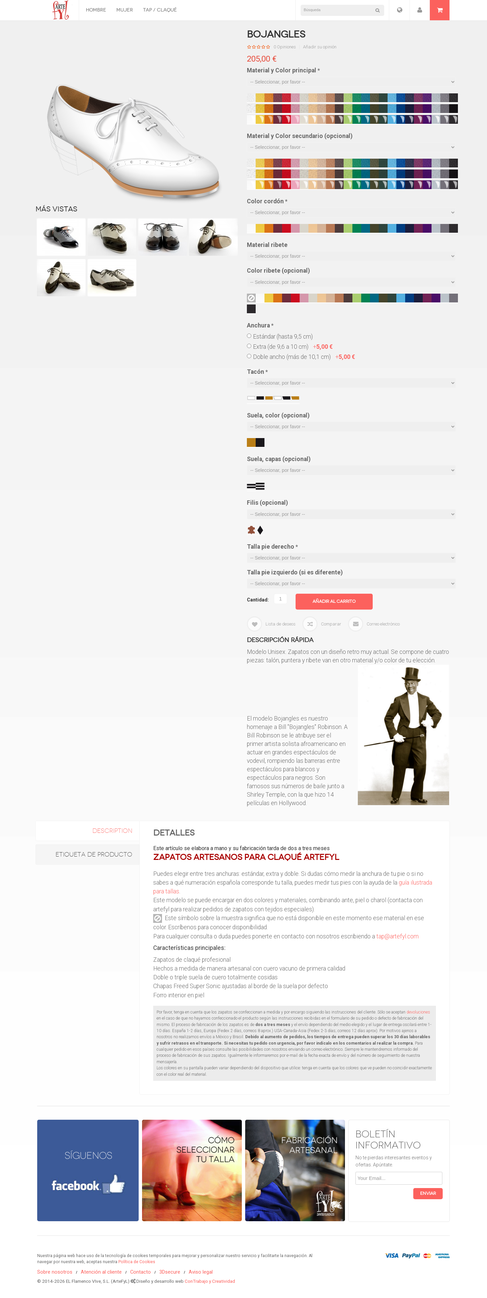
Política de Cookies (136, 1261)
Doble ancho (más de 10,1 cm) (304, 357)
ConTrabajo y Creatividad (210, 1281)
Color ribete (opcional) (278, 270)
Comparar (331, 624)
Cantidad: (258, 599)
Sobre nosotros (54, 1272)
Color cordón (267, 201)
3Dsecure (169, 1272)
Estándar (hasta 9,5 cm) (283, 336)
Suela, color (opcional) (278, 415)
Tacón (257, 371)
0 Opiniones (285, 47)
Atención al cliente (101, 1272)
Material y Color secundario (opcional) (299, 136)
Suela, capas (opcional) (278, 459)
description (112, 831)
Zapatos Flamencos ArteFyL (58, 10)
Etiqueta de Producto (93, 854)
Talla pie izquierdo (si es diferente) (295, 572)
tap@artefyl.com (397, 936)
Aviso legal (201, 1272)
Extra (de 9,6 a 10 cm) (293, 346)
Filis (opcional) (267, 502)
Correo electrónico (383, 624)
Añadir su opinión (320, 47)
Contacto (140, 1272)
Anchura (260, 325)
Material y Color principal (283, 70)
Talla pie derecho (272, 546)
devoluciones (418, 1012)
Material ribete (267, 245)
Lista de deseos (280, 624)
